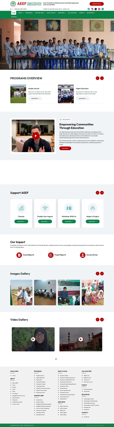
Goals (13, 389)
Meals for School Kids (41, 390)
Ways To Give (51, 13)
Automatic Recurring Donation (67, 394)
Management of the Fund (18, 395)
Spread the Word (40, 414)
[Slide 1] (54, 68)
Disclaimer (86, 409)
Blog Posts (62, 410)
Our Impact (15, 393)
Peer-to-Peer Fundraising (42, 408)
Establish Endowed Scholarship (43, 404)
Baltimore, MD (87, 377)
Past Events (87, 391)
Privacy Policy (15, 404)
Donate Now (39, 400)
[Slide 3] (60, 68)
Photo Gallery (63, 412)
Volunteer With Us (40, 412)
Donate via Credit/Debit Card (67, 380)
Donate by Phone (64, 392)
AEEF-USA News (64, 406)
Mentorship (39, 380)
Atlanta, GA (86, 375)
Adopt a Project (40, 402)
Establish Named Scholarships (43, 406)
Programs (28, 13)
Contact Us (86, 417)
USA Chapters (72, 13)
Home (13, 13)
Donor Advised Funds (65, 390)
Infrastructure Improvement (43, 388)
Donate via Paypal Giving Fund (67, 377)
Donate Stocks (63, 388)
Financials (14, 400)
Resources (90, 13)
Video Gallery (63, 414)
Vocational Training (40, 382)
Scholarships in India (88, 399)
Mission (14, 387)
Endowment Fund (40, 392)
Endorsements (16, 397)
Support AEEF (39, 13)
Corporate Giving (64, 396)
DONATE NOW (96, 4)
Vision (13, 385)
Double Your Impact (41, 410)
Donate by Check (64, 386)
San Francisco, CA (88, 382)
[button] (97, 78)
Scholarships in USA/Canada (90, 401)
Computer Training (40, 384)
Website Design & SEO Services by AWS (95, 425)
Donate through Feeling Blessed (68, 384)
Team (13, 391)
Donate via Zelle (64, 375)
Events (81, 13)
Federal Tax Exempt (17, 402)
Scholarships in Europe (89, 403)
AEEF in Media (63, 408)
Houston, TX (87, 380)
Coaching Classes (40, 386)
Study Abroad (87, 407)
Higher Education (40, 377)
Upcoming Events (88, 389)
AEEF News (61, 13)
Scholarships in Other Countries (91, 405)
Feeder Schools (40, 375)
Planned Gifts (63, 399)
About (20, 13)
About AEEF (15, 383)
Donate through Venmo (66, 382)
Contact (14, 16)
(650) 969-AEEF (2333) (20, 9)
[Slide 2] (57, 68)
